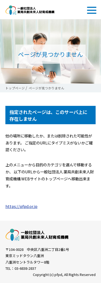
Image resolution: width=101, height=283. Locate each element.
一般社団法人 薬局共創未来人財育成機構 (29, 10)
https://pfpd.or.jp (21, 206)
